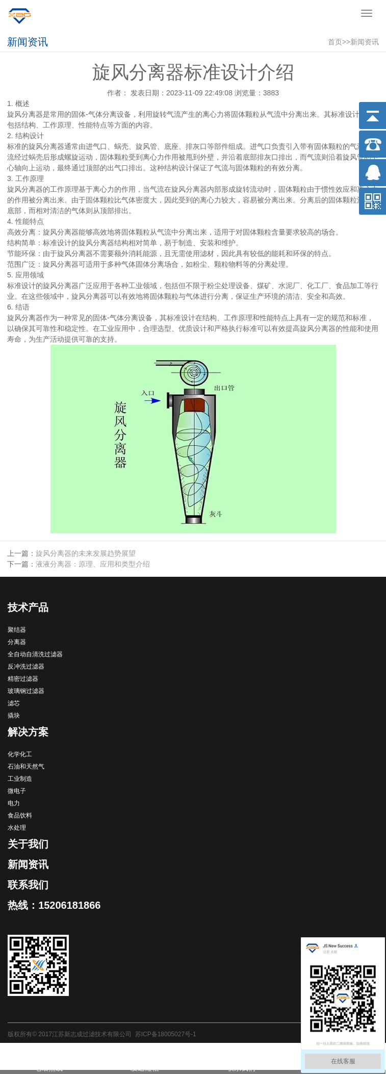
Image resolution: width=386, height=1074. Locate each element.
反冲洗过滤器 (26, 666)
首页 (335, 42)
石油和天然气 (26, 766)
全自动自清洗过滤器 (35, 654)
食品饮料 (20, 815)
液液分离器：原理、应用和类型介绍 (93, 564)
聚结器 (17, 629)
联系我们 (28, 884)
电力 (14, 803)
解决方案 (28, 731)
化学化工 (20, 754)
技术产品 (28, 607)
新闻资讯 (364, 42)
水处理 (17, 827)
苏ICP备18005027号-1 (165, 1034)
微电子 (17, 791)
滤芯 (14, 703)
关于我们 (28, 844)
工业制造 (20, 778)
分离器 (17, 642)
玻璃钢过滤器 (26, 691)
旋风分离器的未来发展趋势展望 (86, 553)
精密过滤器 (23, 678)
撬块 (14, 715)
